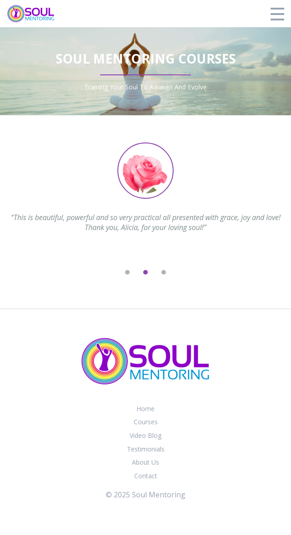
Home (145, 408)
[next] (182, 272)
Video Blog (145, 435)
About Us (145, 462)
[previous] (109, 272)
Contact (145, 475)
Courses (146, 421)
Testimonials (146, 449)
